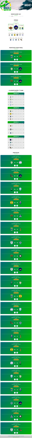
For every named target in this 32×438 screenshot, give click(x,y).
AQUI (12, 16)
